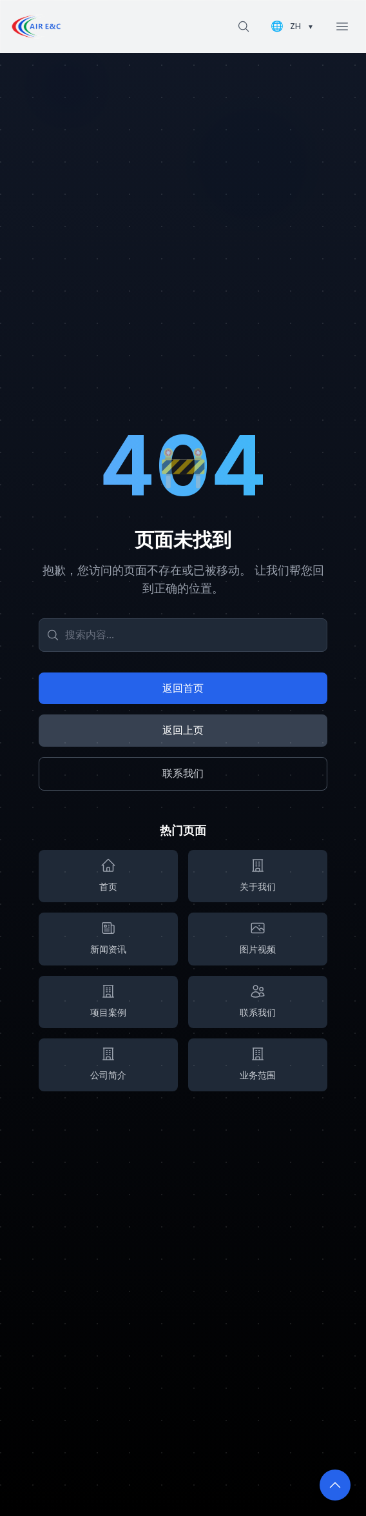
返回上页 (183, 729)
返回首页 (183, 688)
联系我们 (183, 773)
